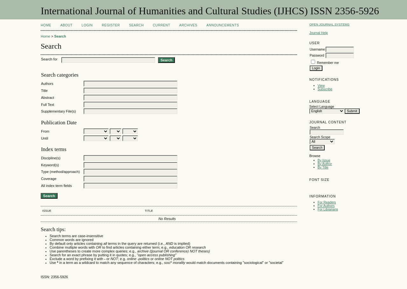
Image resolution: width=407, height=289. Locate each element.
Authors (47, 84)
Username (317, 49)
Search (136, 25)
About (66, 25)
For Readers (327, 202)
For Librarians (328, 209)
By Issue (324, 160)
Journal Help (318, 33)
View (321, 85)
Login (87, 25)
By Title (323, 167)
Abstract (47, 98)
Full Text (47, 105)
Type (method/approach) (60, 172)
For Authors (326, 206)
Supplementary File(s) (58, 111)
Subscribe (325, 89)
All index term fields (56, 186)
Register (111, 25)
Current (161, 25)
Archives (188, 25)
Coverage (49, 179)
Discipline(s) (50, 158)
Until (44, 138)
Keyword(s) (50, 165)
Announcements (222, 25)
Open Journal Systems (329, 24)
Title (44, 91)
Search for (49, 59)
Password (317, 55)
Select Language (321, 106)
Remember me (328, 63)
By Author (325, 164)
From (45, 131)
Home (46, 25)
